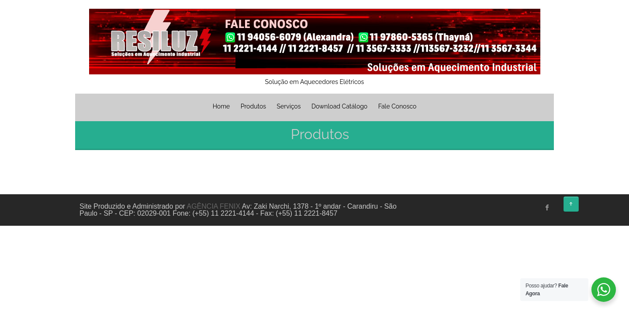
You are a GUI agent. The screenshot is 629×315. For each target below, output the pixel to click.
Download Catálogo (339, 106)
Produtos (253, 106)
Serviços (289, 106)
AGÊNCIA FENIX (213, 206)
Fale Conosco (397, 106)
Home (221, 106)
